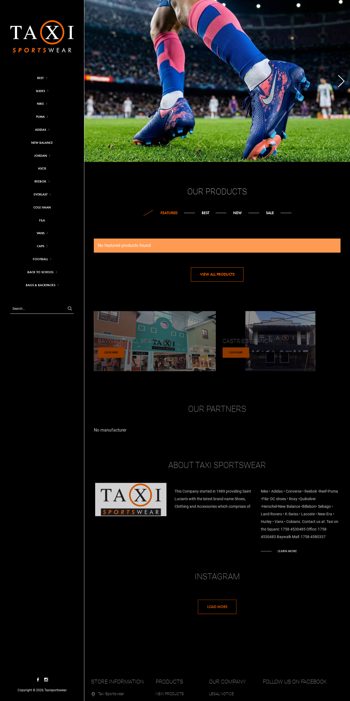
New (237, 213)
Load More (217, 609)
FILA (42, 220)
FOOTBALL (40, 259)
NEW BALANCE (42, 143)
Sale (270, 213)
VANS (40, 233)
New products (170, 691)
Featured (169, 213)
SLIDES (40, 91)
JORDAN (40, 156)
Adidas (40, 130)
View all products (217, 274)
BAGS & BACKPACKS (40, 285)
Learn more (287, 548)
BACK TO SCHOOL (40, 272)
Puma (40, 117)
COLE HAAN (42, 207)
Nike (40, 104)
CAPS (40, 246)
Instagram (217, 579)
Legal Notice (221, 691)
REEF (40, 78)
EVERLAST (40, 194)
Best (205, 213)
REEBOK (40, 181)
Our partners (217, 411)
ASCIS (42, 168)
